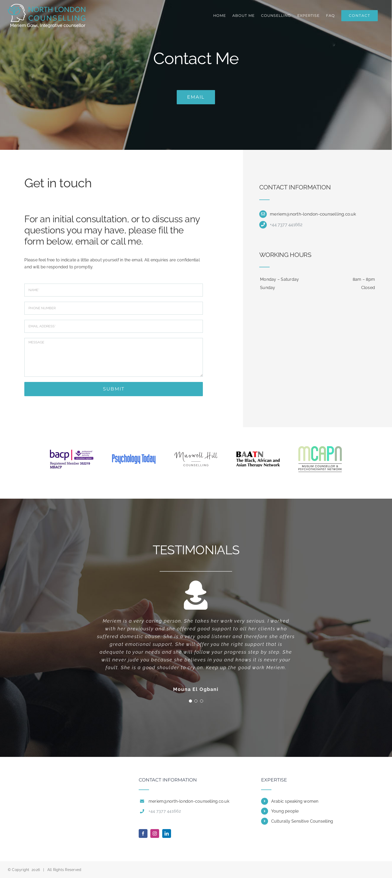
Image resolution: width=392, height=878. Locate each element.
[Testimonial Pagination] (190, 701)
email (86, 241)
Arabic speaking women (295, 801)
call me (126, 241)
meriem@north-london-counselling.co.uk (313, 214)
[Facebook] (143, 833)
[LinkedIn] (166, 833)
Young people (285, 811)
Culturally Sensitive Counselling (302, 821)
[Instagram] (154, 833)
